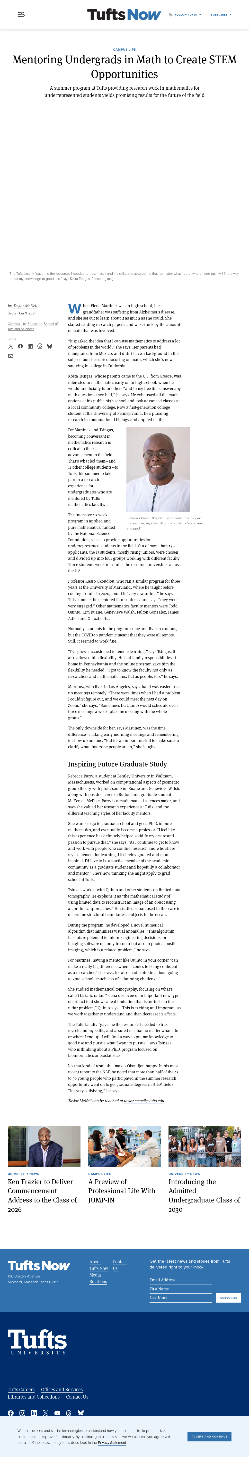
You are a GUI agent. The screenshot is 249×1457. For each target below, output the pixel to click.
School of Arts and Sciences (33, 326)
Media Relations (98, 1278)
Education (34, 323)
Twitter (46, 1413)
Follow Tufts (186, 15)
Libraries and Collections (34, 1396)
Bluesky (81, 1413)
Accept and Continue (209, 1436)
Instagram (22, 1413)
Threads (69, 1413)
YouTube (57, 1413)
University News (23, 1174)
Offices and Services (62, 1389)
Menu (21, 14)
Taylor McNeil (25, 306)
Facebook (11, 1413)
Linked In (34, 1413)
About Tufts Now (98, 1265)
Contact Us (120, 1265)
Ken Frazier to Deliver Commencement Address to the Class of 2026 (42, 1195)
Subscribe (219, 15)
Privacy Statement (112, 1442)
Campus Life (124, 50)
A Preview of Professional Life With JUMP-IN (121, 1190)
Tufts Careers (21, 1389)
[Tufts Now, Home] (124, 14)
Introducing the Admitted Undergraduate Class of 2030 (204, 1195)
